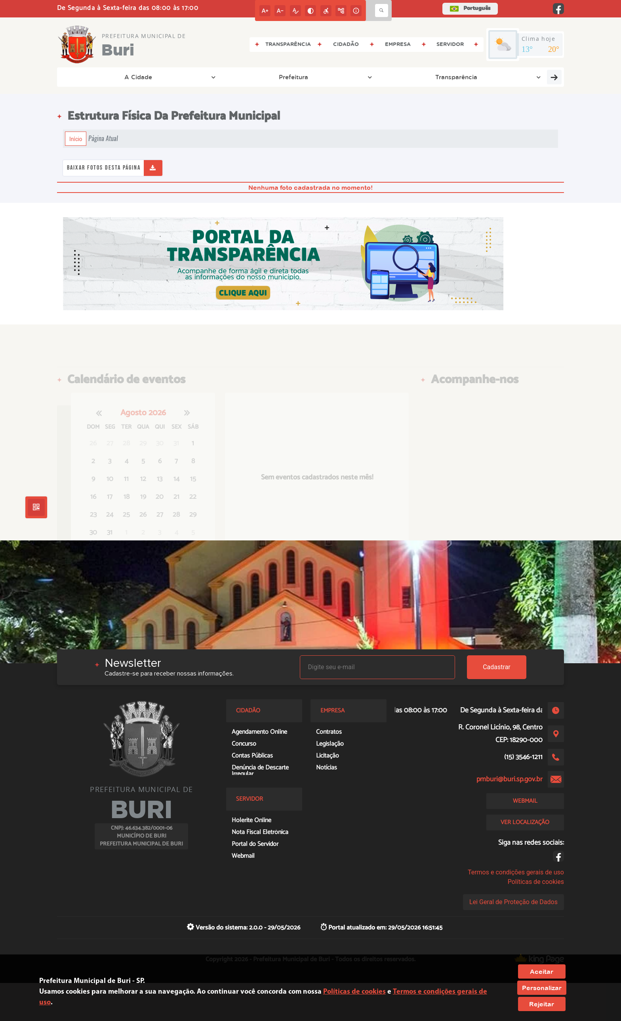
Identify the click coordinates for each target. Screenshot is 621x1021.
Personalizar (542, 987)
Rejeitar (541, 1004)
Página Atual (103, 138)
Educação (538, 77)
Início (75, 139)
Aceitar (541, 971)
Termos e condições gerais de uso (516, 872)
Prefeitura (143, 77)
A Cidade (91, 77)
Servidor (487, 77)
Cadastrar (497, 667)
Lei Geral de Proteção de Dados (513, 902)
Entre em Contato (328, 77)
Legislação (257, 77)
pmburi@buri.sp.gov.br (509, 779)
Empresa (390, 77)
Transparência (201, 77)
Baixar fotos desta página (104, 168)
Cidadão (439, 77)
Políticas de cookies (536, 882)
